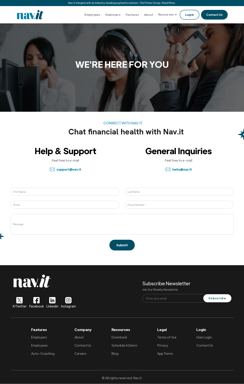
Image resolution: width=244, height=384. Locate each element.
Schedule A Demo (124, 345)
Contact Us (214, 14)
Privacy (162, 345)
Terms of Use (166, 337)
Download (119, 337)
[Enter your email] (187, 298)
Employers (113, 14)
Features (132, 14)
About (148, 14)
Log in (189, 14)
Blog (115, 353)
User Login (204, 337)
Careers (80, 353)
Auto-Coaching (43, 353)
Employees (92, 14)
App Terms (165, 353)
